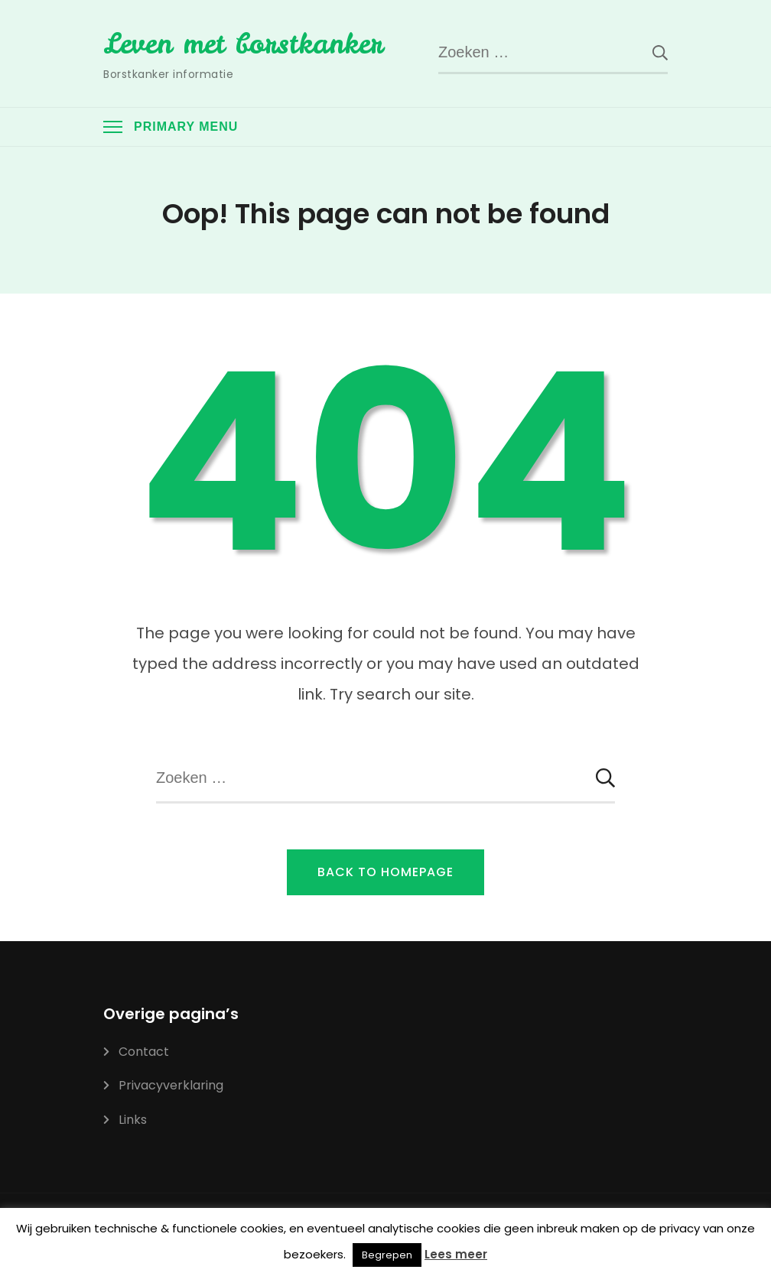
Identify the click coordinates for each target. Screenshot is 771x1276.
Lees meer (456, 1254)
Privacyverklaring (171, 1085)
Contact (144, 1051)
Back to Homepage (385, 872)
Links (133, 1119)
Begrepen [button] (387, 1255)
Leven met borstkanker (243, 43)
